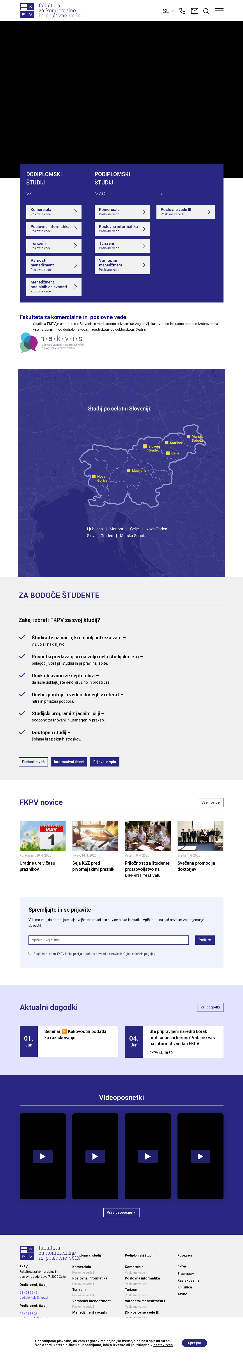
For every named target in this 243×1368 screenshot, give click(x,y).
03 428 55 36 (28, 1314)
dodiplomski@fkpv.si (34, 1297)
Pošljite (205, 940)
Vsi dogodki (210, 1007)
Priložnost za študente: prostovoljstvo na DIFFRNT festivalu (148, 869)
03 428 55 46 (28, 1292)
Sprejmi (194, 1343)
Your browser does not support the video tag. (121, 99)
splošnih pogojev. (144, 954)
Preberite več (33, 762)
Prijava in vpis (104, 762)
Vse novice (211, 802)
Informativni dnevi (69, 762)
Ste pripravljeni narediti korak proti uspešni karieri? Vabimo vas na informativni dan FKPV (182, 1037)
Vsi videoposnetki (121, 1212)
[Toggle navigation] (219, 11)
